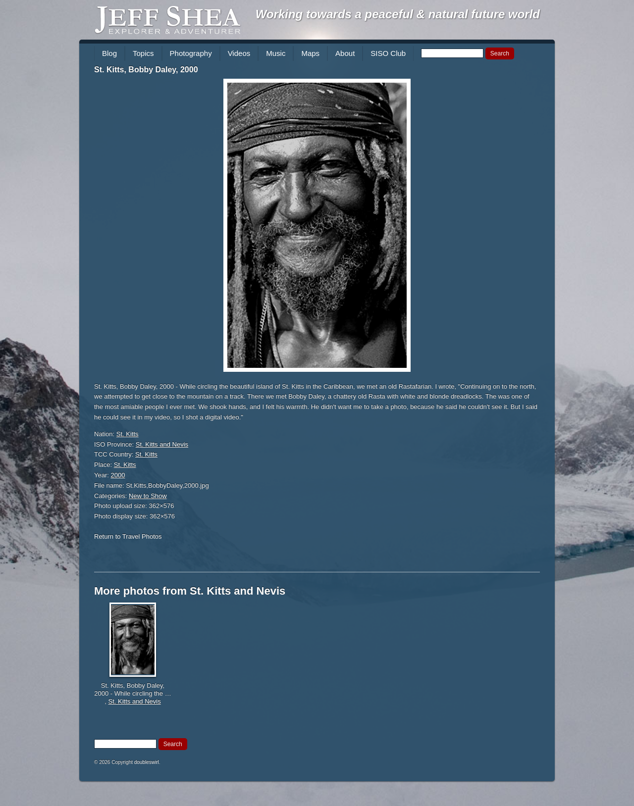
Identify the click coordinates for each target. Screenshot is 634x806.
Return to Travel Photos (128, 536)
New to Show (148, 496)
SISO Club (388, 53)
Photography (191, 53)
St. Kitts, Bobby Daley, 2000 (146, 69)
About (345, 53)
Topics (143, 53)
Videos (239, 53)
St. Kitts (127, 434)
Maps (310, 53)
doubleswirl (146, 762)
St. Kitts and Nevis (162, 444)
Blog (109, 53)
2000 (118, 475)
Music (275, 53)
